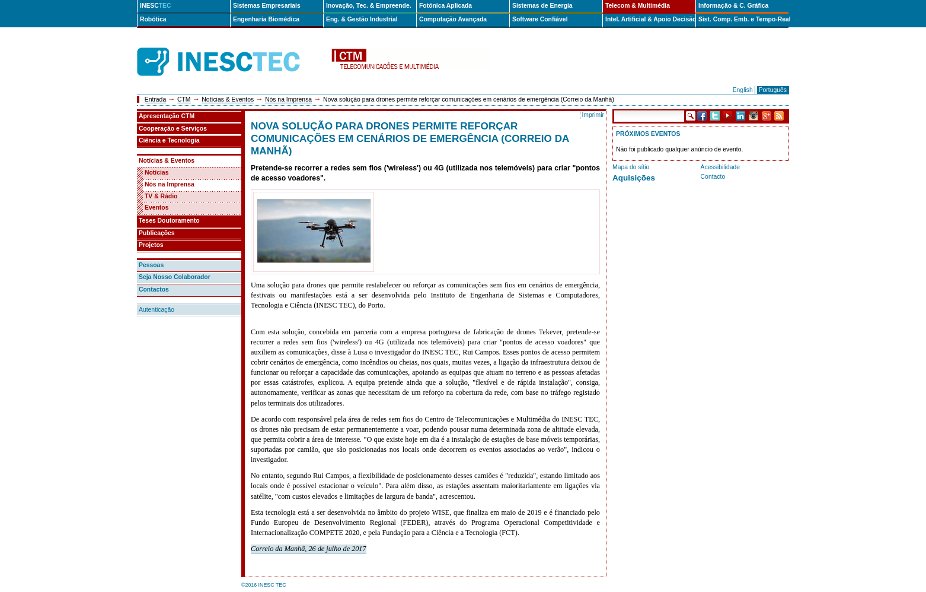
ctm (411, 62)
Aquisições (633, 177)
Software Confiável (540, 19)
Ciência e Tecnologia (169, 140)
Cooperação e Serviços (173, 128)
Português (773, 90)
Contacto (713, 176)
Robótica (153, 19)
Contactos (154, 289)
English (743, 90)
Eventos (156, 207)
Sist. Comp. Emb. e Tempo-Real (743, 19)
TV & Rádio (161, 196)
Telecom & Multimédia (637, 5)
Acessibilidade (720, 167)
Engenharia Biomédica (266, 19)
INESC (155, 5)
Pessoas (151, 265)
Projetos (151, 245)
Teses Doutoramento (169, 220)
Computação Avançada (453, 19)
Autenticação (156, 309)
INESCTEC (232, 49)
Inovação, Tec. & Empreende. (368, 5)
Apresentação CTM (166, 116)
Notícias (156, 172)
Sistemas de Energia (542, 5)
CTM (184, 99)
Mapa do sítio (630, 167)
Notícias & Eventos (228, 99)
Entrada (155, 99)
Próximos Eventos (648, 134)
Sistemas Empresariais (267, 5)
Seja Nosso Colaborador (174, 277)
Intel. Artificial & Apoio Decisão (650, 19)
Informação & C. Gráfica (733, 5)
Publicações (157, 233)
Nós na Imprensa (288, 99)
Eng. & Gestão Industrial (362, 19)
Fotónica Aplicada (445, 5)
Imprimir (593, 115)
